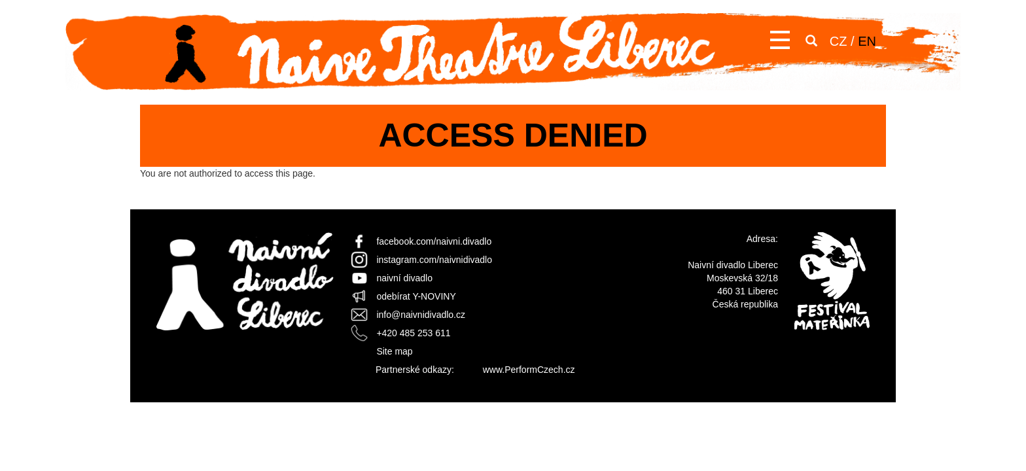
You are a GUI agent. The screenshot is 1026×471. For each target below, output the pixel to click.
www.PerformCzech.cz (529, 369)
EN (867, 41)
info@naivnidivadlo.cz (420, 314)
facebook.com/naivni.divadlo (433, 241)
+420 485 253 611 (413, 333)
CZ (838, 41)
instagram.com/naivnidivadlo (434, 259)
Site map (394, 351)
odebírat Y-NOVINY (415, 296)
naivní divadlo (404, 278)
